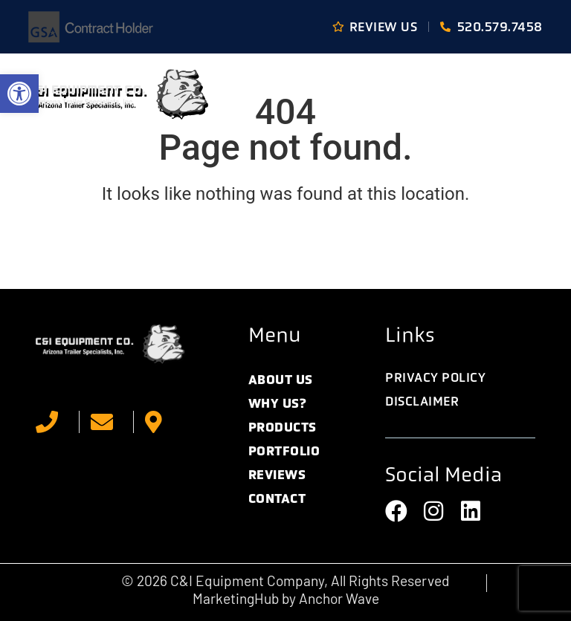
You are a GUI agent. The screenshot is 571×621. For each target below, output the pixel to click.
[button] (525, 94)
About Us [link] (280, 379)
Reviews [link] (277, 474)
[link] (19, 93)
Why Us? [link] (277, 403)
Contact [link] (277, 498)
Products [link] (282, 427)
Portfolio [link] (284, 451)
